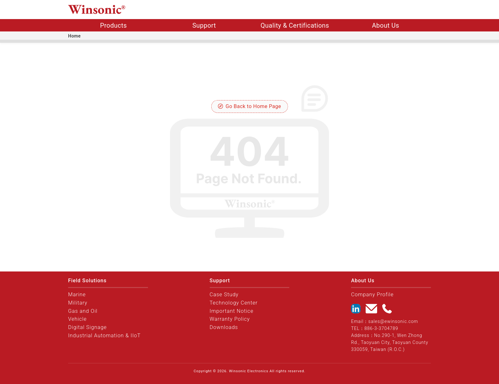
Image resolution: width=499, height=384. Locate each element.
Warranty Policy (230, 319)
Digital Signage (87, 327)
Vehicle (77, 319)
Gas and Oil (83, 311)
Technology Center (234, 303)
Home (74, 35)
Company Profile (372, 294)
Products (113, 25)
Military (78, 303)
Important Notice (232, 311)
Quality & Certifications (295, 25)
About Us (385, 25)
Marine (77, 294)
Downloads (224, 327)
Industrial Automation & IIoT (104, 336)
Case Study (224, 294)
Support (204, 25)
